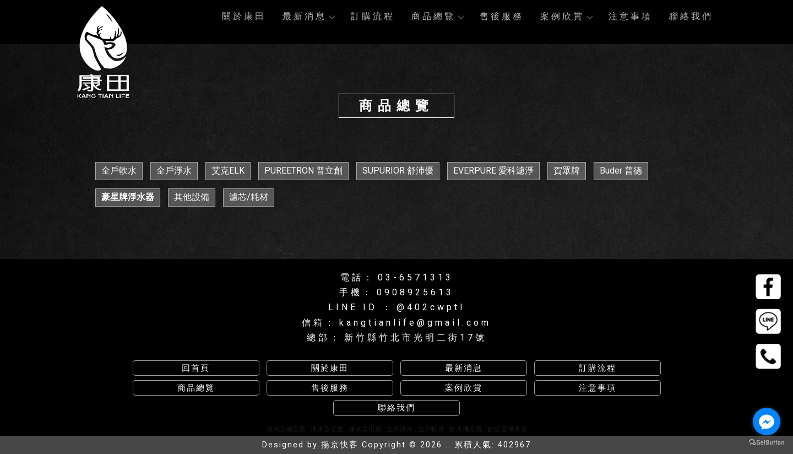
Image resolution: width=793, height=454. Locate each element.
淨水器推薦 (365, 429)
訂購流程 (373, 16)
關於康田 (244, 16)
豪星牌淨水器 (127, 197)
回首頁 (196, 368)
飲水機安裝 (465, 429)
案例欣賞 (566, 16)
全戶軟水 (119, 170)
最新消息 (308, 16)
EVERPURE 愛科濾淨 (493, 170)
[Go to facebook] (766, 421)
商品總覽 (437, 16)
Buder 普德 (621, 170)
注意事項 (631, 16)
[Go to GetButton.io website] (766, 442)
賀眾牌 (566, 170)
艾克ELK (228, 170)
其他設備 (191, 197)
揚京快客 (340, 445)
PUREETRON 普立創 (303, 170)
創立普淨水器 (507, 429)
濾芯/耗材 (248, 197)
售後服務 (502, 16)
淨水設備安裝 (286, 429)
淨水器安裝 (327, 429)
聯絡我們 (691, 16)
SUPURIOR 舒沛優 (397, 170)
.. (448, 445)
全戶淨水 (174, 170)
